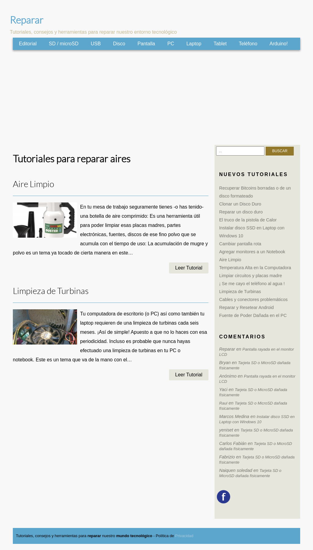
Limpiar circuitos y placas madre (250, 275)
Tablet (220, 43)
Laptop (193, 43)
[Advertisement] (156, 97)
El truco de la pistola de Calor (248, 219)
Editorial (28, 43)
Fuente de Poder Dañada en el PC (253, 315)
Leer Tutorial (188, 267)
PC (170, 43)
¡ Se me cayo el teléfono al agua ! (252, 283)
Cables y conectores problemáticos (253, 299)
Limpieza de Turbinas (51, 291)
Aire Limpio (33, 184)
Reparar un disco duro (241, 211)
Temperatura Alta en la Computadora (255, 267)
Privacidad (184, 535)
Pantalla (146, 43)
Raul (223, 403)
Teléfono (248, 43)
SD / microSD (64, 43)
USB (96, 43)
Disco (119, 43)
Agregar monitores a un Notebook (252, 251)
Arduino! (279, 43)
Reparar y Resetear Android (246, 307)
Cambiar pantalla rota (240, 243)
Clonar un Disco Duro (240, 204)
